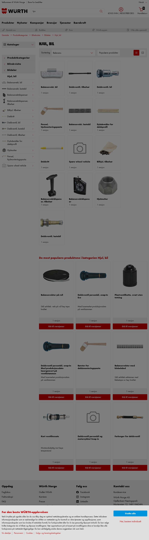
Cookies (29, 533)
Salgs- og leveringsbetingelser (48, 533)
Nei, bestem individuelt (130, 521)
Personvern (18, 533)
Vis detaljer (6, 533)
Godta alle (130, 513)
